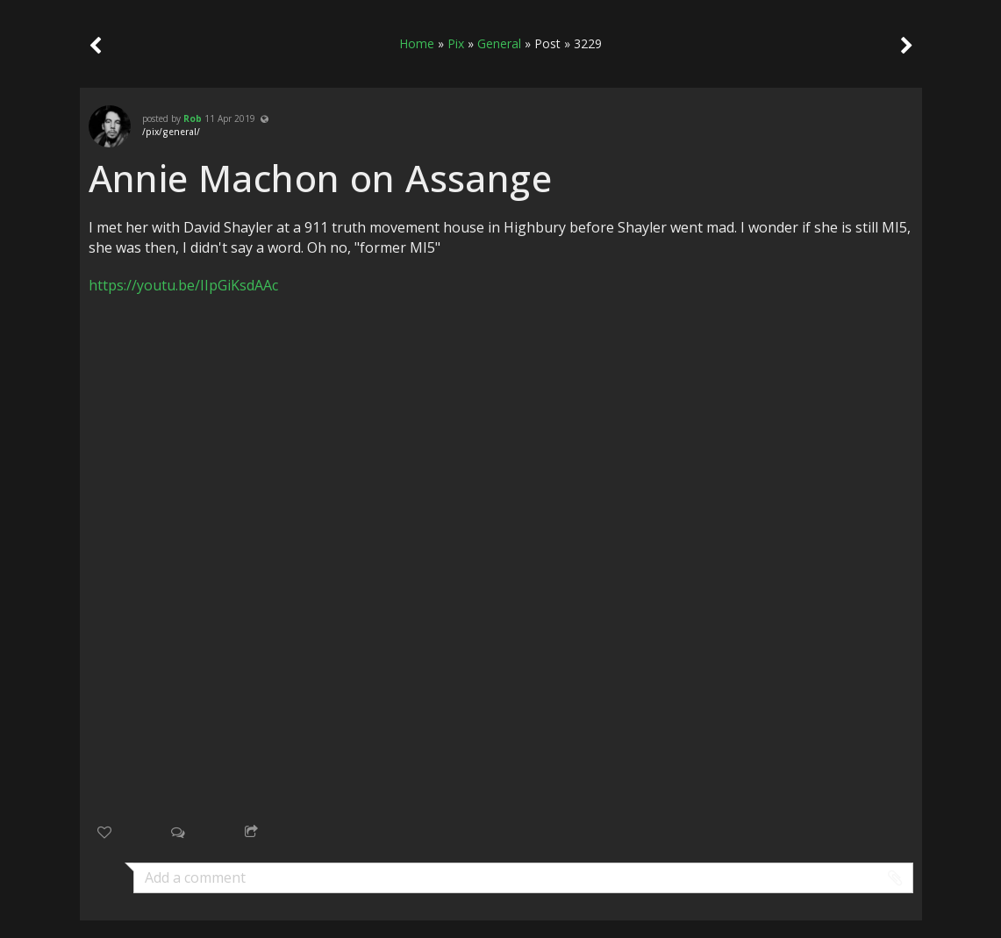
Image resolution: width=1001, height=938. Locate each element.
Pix (455, 43)
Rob (192, 118)
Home (416, 43)
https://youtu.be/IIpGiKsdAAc (183, 285)
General (499, 43)
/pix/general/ (171, 131)
